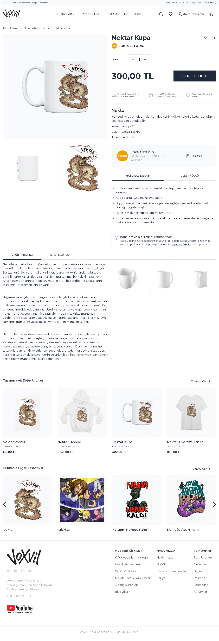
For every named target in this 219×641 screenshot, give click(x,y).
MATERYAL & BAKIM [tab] (138, 175)
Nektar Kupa (62, 28)
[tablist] (164, 176)
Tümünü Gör (201, 381)
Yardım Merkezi (175, 2)
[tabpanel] (164, 205)
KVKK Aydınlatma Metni (131, 557)
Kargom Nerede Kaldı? (130, 530)
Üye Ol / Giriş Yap (191, 14)
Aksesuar (200, 564)
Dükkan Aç (209, 2)
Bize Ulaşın (123, 591)
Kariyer (162, 578)
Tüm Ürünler (10, 28)
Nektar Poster (14, 442)
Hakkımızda (165, 557)
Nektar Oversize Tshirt (185, 442)
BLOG (137, 14)
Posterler (200, 578)
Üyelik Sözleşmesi (127, 564)
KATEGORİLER (91, 14)
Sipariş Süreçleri (126, 585)
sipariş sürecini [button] (181, 244)
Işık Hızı (63, 530)
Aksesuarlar (30, 28)
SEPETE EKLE (194, 76)
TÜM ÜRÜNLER (118, 14)
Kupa (46, 28)
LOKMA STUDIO (142, 152)
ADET (115, 59)
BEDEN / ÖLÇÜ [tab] (190, 175)
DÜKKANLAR (65, 14)
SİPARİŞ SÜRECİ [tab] (59, 254)
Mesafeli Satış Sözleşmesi (132, 578)
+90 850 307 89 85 (19, 596)
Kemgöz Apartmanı (183, 530)
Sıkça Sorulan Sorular (172, 571)
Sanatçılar (201, 585)
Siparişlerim (193, 2)
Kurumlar (200, 591)
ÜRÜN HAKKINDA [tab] (22, 254)
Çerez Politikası (126, 571)
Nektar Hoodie (69, 442)
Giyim (198, 571)
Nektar (8, 530)
